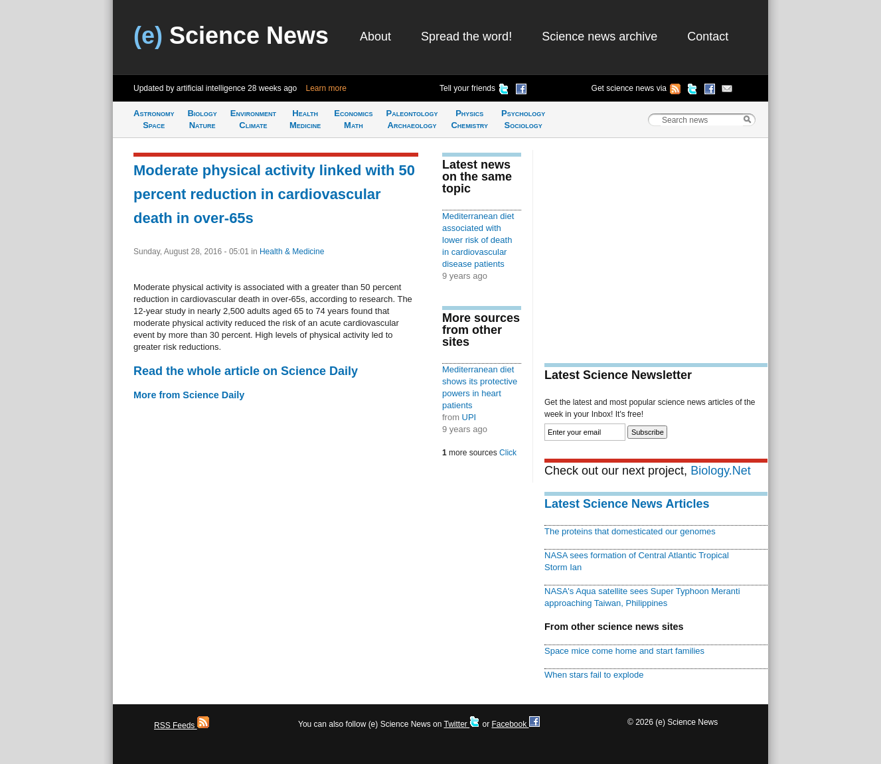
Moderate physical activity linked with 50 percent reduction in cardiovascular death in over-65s (274, 194)
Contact (707, 36)
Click (508, 452)
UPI (469, 417)
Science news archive (599, 36)
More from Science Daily (188, 395)
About (375, 36)
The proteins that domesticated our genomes (630, 531)
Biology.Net (720, 470)
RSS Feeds (181, 725)
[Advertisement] (655, 243)
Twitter (461, 724)
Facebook (515, 724)
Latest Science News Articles (626, 503)
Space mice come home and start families (624, 651)
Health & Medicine (292, 251)
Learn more (326, 88)
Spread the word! (466, 36)
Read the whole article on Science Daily (245, 371)
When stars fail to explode (593, 675)
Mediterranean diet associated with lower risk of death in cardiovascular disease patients (478, 240)
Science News (231, 35)
